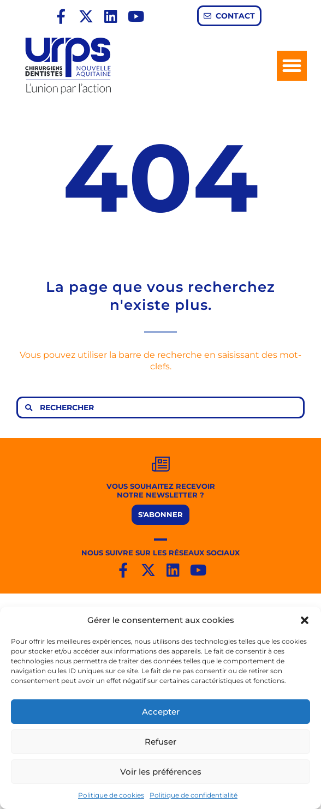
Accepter (161, 711)
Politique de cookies (111, 795)
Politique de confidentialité (193, 795)
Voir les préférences (160, 771)
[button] (304, 620)
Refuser (160, 741)
